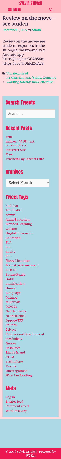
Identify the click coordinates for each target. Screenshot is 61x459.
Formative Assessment (22, 265)
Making (11, 297)
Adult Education (18, 219)
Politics (11, 325)
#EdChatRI (13, 210)
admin (10, 215)
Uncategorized (17, 73)
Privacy (11, 329)
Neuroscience (15, 316)
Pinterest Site (16, 150)
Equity (10, 251)
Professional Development (25, 334)
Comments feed (17, 406)
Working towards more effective (29, 82)
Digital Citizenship (19, 233)
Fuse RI (11, 270)
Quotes (11, 343)
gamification (15, 283)
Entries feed (14, 401)
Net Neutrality (16, 311)
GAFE (10, 279)
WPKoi (30, 455)
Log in (10, 397)
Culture (11, 229)
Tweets (11, 366)
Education (13, 238)
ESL (8, 256)
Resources (13, 348)
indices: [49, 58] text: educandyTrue (20, 143)
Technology (14, 362)
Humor (11, 288)
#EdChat (12, 206)
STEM (10, 357)
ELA (8, 242)
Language (13, 293)
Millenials (13, 302)
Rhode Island (15, 352)
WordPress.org (16, 411)
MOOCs (11, 306)
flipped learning (18, 261)
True (9, 137)
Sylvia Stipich (30, 3)
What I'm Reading (19, 375)
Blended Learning (19, 224)
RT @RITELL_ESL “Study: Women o (31, 77)
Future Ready (15, 274)
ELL (8, 247)
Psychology (14, 339)
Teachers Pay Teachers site (25, 159)
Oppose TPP (14, 320)
